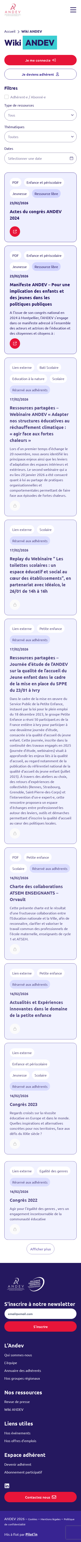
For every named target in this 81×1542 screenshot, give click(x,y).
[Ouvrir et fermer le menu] (73, 10)
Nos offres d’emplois (20, 1440)
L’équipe (10, 1362)
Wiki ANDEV (14, 1409)
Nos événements (17, 1433)
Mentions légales (50, 1519)
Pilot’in (31, 1534)
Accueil (9, 31)
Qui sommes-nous (18, 1355)
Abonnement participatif (23, 1472)
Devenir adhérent (17, 1464)
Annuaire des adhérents (22, 1370)
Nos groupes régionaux (22, 1378)
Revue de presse (17, 1401)
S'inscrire (40, 1326)
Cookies (32, 1519)
